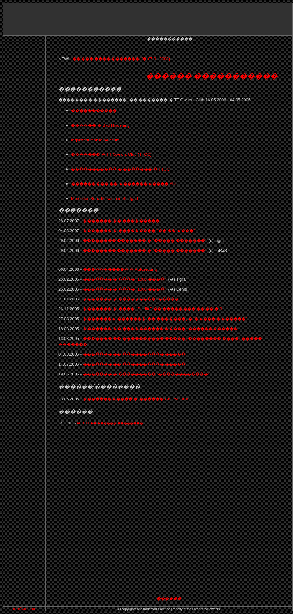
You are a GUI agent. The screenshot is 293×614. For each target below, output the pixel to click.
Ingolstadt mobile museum (95, 140)
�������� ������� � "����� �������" (145, 240)
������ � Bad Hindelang (100, 125)
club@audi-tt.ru (24, 608)
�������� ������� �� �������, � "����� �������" (164, 318)
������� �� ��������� (121, 220)
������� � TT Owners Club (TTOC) (111, 154)
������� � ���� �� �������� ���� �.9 (152, 309)
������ (169, 598)
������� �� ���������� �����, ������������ (160, 328)
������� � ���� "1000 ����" (125, 279)
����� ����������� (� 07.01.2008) (122, 59)
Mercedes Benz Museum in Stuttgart (104, 198)
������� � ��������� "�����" (131, 299)
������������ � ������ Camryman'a (135, 399)
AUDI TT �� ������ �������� (110, 423)
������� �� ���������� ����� (134, 354)
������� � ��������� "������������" (146, 374)
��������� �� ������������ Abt (123, 183)
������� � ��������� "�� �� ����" (139, 230)
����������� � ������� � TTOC (120, 169)
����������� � (120, 269)
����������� (94, 110)
